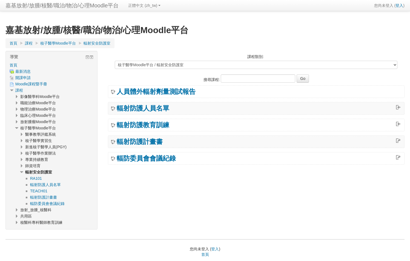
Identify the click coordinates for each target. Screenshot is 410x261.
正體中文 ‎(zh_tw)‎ (144, 5)
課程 (19, 90)
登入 (399, 5)
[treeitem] (51, 65)
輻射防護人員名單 (143, 108)
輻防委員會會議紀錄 (146, 158)
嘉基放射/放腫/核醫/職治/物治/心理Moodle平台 (62, 5)
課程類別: (255, 56)
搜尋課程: (212, 79)
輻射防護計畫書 (140, 141)
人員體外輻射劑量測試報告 (156, 91)
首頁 (13, 65)
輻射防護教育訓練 (143, 125)
